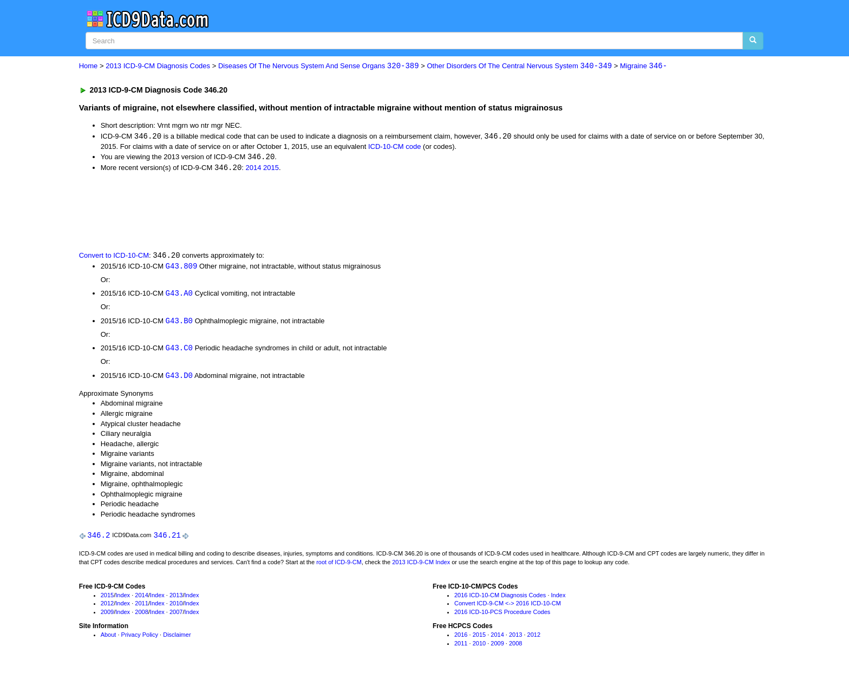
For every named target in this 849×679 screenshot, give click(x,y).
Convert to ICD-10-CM (114, 257)
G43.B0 (179, 323)
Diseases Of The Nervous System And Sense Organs (318, 66)
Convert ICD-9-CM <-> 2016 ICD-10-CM (507, 607)
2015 (271, 169)
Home (88, 66)
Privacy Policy (139, 638)
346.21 (166, 538)
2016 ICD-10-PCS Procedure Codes (502, 615)
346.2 (98, 538)
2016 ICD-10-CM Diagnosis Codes (500, 598)
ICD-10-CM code (394, 147)
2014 (254, 169)
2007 (175, 615)
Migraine (643, 66)
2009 (107, 615)
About (108, 638)
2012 (107, 607)
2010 (175, 607)
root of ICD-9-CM (339, 565)
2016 (460, 638)
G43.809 (182, 267)
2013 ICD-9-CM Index (421, 565)
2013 (175, 598)
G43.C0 (179, 350)
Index (122, 598)
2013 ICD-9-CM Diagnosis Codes (158, 66)
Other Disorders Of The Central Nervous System (519, 66)
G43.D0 (179, 378)
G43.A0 (179, 295)
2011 (141, 607)
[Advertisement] (272, 211)
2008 (141, 615)
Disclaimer (177, 638)
